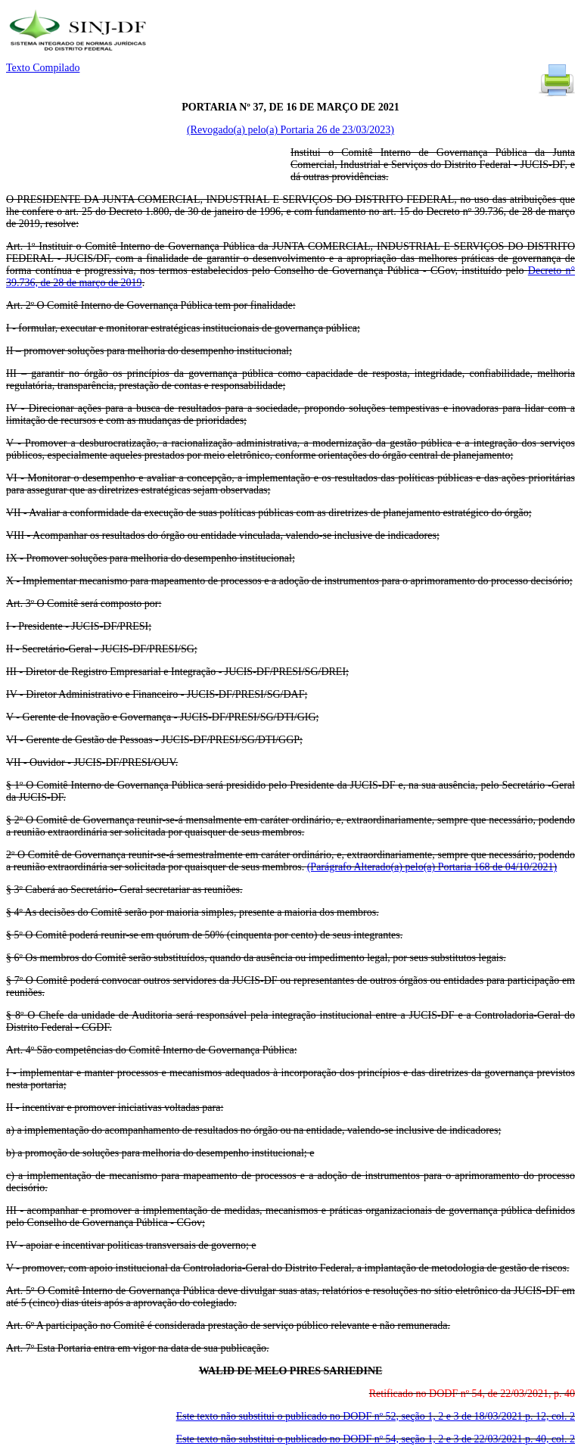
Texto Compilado (42, 67)
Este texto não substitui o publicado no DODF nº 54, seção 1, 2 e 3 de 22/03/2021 (375, 1439)
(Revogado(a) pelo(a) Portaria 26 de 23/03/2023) (290, 129)
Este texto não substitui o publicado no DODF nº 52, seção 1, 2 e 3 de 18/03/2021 (375, 1416)
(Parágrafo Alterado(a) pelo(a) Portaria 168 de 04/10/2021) (432, 867)
